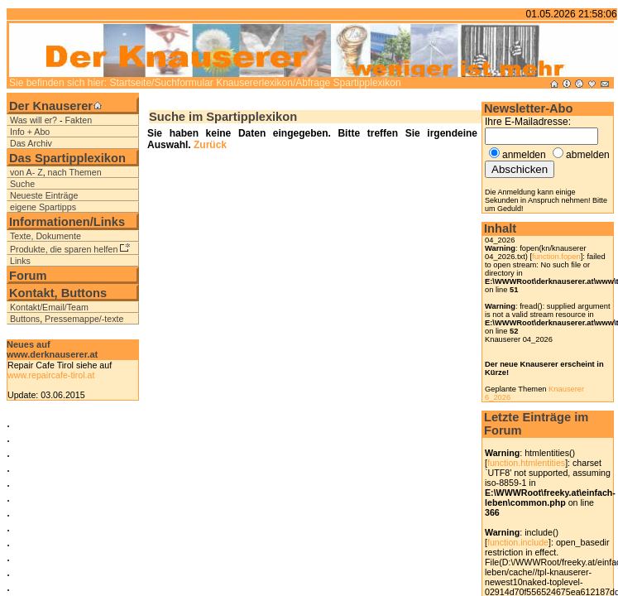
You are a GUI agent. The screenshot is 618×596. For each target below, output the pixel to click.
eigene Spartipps (43, 207)
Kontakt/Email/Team (49, 307)
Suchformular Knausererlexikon (223, 83)
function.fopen (556, 256)
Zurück (209, 145)
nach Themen (75, 172)
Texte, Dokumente (45, 236)
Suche (22, 184)
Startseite (130, 83)
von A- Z (26, 172)
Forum (28, 275)
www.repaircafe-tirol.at (50, 375)
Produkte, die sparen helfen (63, 249)
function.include (518, 542)
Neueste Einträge (44, 195)
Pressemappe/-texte (84, 319)
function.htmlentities (526, 463)
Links (20, 261)
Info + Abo (30, 132)
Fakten (79, 120)
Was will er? (33, 120)
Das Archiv (31, 143)
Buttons (25, 319)
